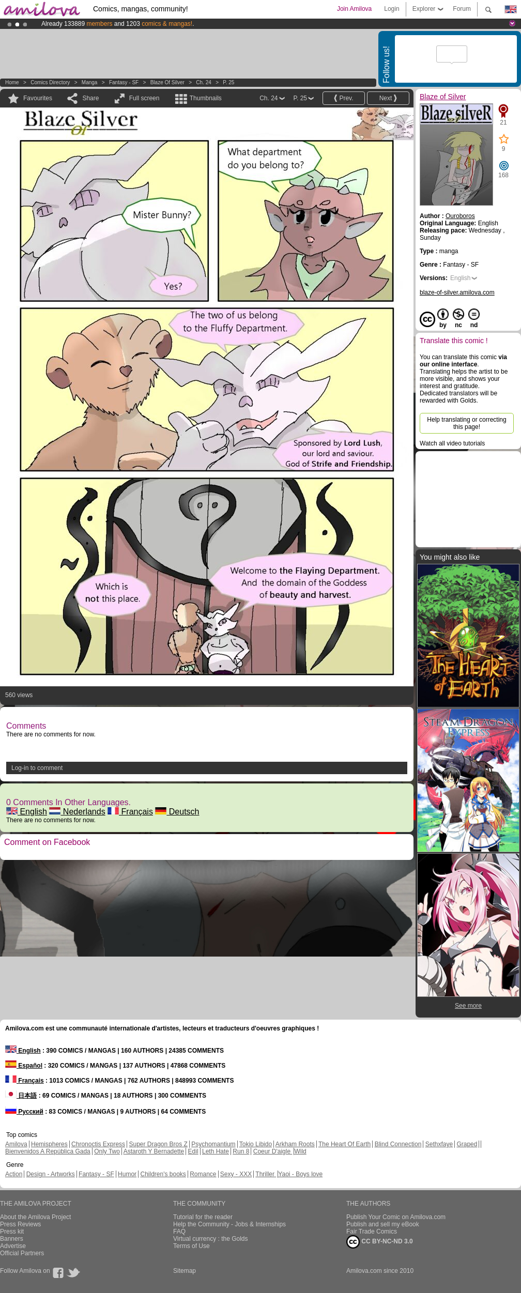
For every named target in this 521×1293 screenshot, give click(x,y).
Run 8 (241, 1151)
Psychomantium (213, 1144)
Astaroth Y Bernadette (154, 1151)
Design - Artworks (50, 1174)
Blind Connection (398, 1144)
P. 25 (228, 82)
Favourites (37, 98)
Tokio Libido (255, 1144)
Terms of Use (191, 1246)
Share (90, 98)
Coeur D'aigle (273, 1151)
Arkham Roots (295, 1144)
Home (12, 82)
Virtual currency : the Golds (210, 1238)
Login (391, 8)
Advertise (13, 1246)
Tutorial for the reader (203, 1217)
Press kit (12, 1231)
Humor (127, 1174)
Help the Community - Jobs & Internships (229, 1224)
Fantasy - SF (124, 82)
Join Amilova (354, 8)
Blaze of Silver (168, 82)
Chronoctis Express (98, 1144)
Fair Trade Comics (371, 1231)
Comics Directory (50, 82)
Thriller (265, 1174)
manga (90, 82)
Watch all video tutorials (452, 443)
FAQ (179, 1231)
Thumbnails (206, 98)
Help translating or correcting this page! (466, 423)
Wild (300, 1151)
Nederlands (77, 811)
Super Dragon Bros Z (158, 1144)
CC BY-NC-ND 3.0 (379, 1242)
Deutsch (177, 811)
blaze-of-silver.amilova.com (457, 292)
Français (130, 811)
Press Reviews (20, 1224)
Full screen (144, 98)
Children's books (163, 1174)
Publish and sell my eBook (382, 1224)
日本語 (21, 1095)
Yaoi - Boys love (300, 1174)
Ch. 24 (203, 82)
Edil (193, 1151)
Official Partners (22, 1253)
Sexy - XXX (236, 1174)
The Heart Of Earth (344, 1144)
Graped (466, 1144)
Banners (11, 1238)
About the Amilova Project (35, 1217)
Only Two (107, 1151)
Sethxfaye (439, 1144)
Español (23, 1065)
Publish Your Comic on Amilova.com (396, 1217)
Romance (203, 1174)
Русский (24, 1111)
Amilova (16, 1144)
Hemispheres (49, 1144)
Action (13, 1174)
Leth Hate (215, 1151)
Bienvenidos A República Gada (47, 1151)
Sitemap (184, 1270)
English (26, 811)
